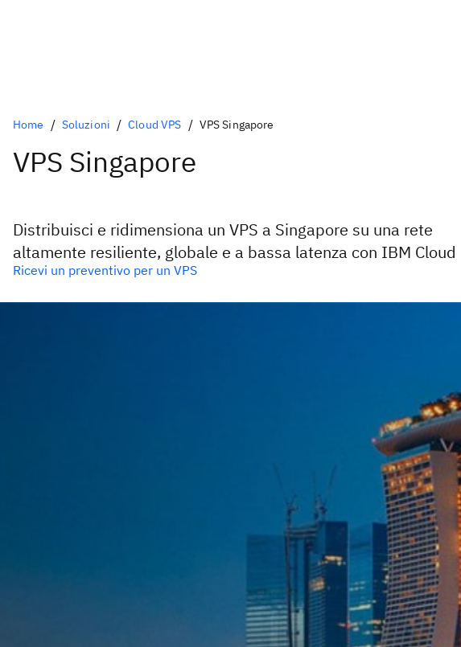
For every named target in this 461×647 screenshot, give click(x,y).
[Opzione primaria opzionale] (230, 270)
